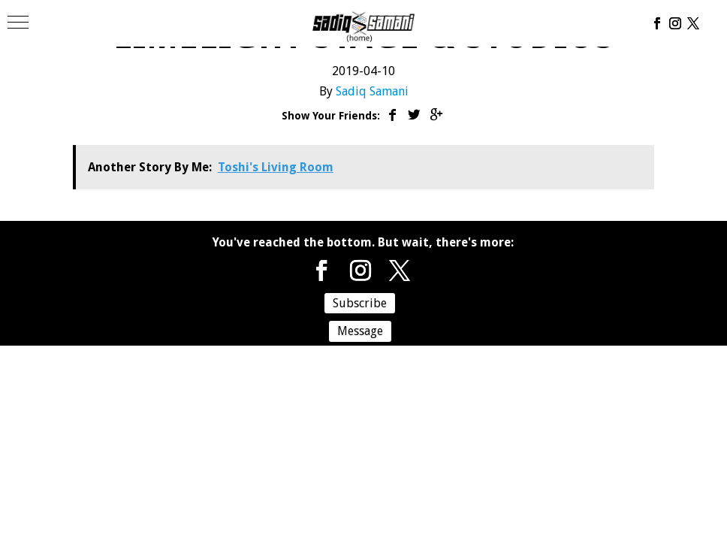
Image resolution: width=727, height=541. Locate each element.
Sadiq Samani (372, 91)
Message (360, 331)
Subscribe (360, 303)
